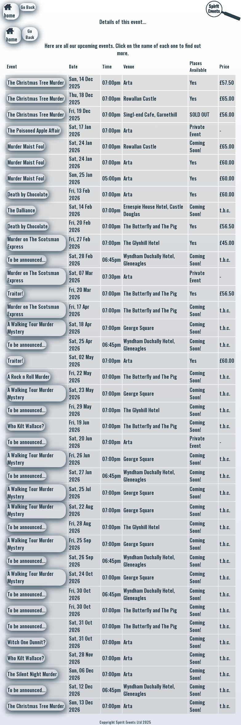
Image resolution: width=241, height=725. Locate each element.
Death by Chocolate (27, 194)
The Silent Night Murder (32, 674)
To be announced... (26, 259)
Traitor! (15, 293)
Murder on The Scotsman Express (33, 242)
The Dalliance (21, 210)
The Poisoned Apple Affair (33, 130)
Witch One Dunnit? (26, 642)
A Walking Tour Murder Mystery (30, 327)
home (9, 11)
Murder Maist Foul (25, 146)
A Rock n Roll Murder (28, 376)
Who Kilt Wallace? (25, 426)
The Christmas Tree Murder (35, 82)
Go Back (28, 7)
